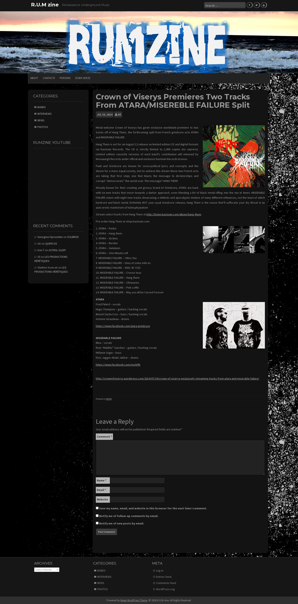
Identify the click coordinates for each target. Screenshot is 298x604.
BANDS (41, 106)
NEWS (109, 398)
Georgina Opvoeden (50, 236)
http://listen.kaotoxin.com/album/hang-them (174, 214)
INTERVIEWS (44, 113)
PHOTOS (42, 126)
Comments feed (166, 582)
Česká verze (82, 77)
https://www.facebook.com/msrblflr (118, 364)
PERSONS (65, 77)
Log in (159, 570)
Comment (104, 436)
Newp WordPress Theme (133, 600)
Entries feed (163, 576)
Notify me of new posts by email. (121, 523)
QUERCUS (51, 243)
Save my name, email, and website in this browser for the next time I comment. (153, 508)
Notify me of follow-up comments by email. (128, 515)
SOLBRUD (73, 236)
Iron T (40, 249)
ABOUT (34, 77)
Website (102, 499)
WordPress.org (165, 588)
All (119, 114)
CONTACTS (49, 77)
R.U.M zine (45, 5)
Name (101, 480)
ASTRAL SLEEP (57, 249)
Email (101, 489)
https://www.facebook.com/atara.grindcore (123, 325)
